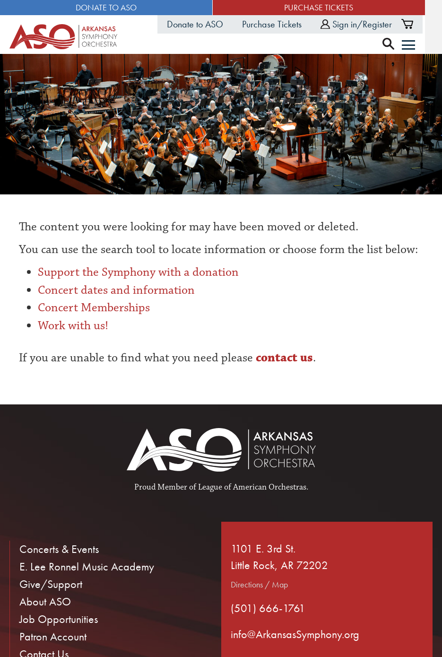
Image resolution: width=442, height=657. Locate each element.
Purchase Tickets (331, 7)
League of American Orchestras (252, 487)
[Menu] (425, 45)
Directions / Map (259, 584)
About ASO (45, 602)
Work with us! (73, 325)
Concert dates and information (116, 290)
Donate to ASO (110, 7)
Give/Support (50, 584)
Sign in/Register (373, 24)
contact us (283, 357)
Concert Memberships (94, 307)
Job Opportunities (58, 619)
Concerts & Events (59, 549)
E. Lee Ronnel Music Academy (86, 567)
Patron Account (53, 637)
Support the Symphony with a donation (138, 272)
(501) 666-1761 (268, 608)
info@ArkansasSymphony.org (295, 634)
